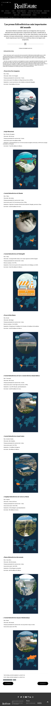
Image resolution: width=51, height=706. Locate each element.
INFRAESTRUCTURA (9, 48)
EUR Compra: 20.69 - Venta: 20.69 (38, 15)
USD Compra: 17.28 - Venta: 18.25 (21, 15)
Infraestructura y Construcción (7, 677)
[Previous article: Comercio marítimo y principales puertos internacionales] (8, 681)
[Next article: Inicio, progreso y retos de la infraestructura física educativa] (42, 681)
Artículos (14, 677)
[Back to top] (48, 699)
